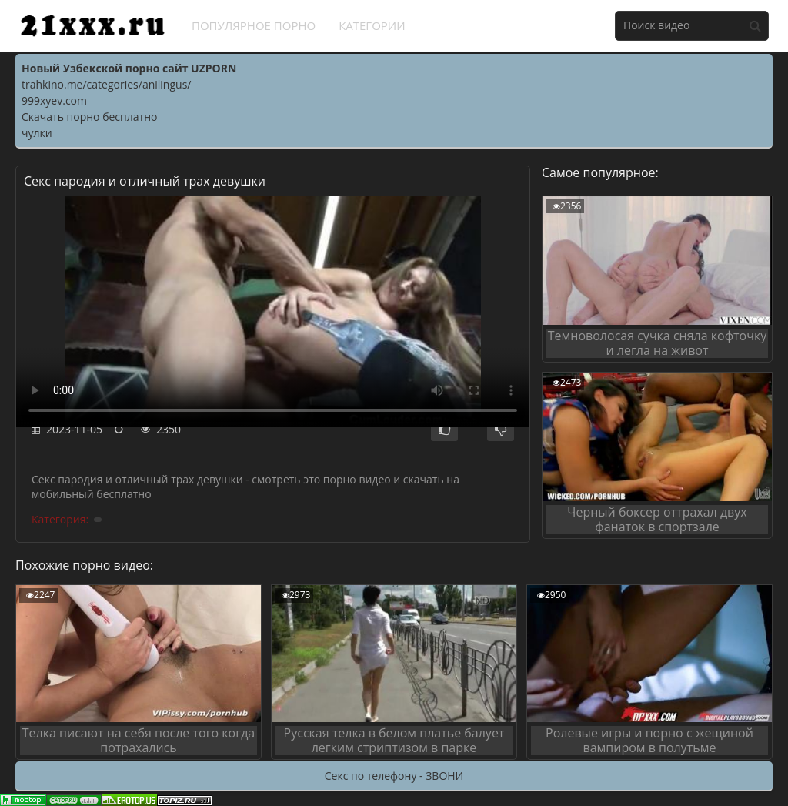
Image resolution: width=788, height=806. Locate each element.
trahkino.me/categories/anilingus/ (106, 84)
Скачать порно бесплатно (89, 116)
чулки (37, 132)
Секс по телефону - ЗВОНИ (394, 775)
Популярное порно (254, 25)
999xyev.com (54, 100)
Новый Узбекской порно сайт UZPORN (129, 68)
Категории (372, 25)
